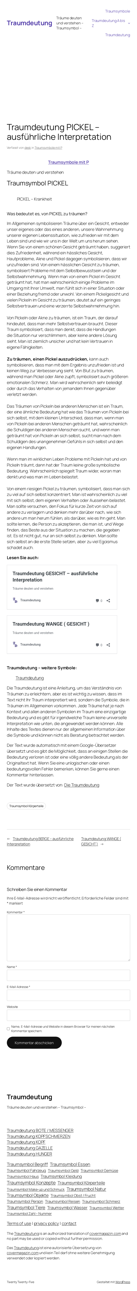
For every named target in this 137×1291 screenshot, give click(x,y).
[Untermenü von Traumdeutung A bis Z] (129, 23)
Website (12, 1007)
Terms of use (19, 1223)
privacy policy (46, 1223)
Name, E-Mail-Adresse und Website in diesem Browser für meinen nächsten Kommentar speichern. (63, 1028)
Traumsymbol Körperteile (26, 806)
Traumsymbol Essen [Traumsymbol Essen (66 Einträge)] (70, 1164)
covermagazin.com (105, 1233)
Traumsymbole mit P (48, 147)
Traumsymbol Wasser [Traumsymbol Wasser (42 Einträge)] (67, 1207)
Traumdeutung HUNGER (29, 1154)
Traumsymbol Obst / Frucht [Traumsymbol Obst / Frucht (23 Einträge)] (73, 1195)
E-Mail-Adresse (18, 987)
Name (12, 967)
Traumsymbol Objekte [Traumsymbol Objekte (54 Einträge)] (28, 1195)
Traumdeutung (29, 22)
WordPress (122, 1282)
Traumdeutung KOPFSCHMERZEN (38, 1136)
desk (27, 147)
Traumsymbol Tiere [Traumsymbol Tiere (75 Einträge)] (26, 1207)
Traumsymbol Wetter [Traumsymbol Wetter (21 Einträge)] (106, 1207)
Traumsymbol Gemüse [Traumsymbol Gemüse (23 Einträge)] (99, 1170)
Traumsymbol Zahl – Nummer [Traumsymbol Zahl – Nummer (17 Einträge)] (29, 1213)
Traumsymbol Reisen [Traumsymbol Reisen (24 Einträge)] (62, 1201)
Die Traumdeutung (81, 785)
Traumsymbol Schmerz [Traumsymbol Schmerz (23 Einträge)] (101, 1201)
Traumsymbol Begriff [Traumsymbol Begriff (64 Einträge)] (27, 1164)
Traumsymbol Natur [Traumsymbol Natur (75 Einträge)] (86, 1189)
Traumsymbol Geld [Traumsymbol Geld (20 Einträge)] (63, 1170)
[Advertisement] (68, 72)
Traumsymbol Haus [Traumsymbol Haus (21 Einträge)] (23, 1176)
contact (69, 1223)
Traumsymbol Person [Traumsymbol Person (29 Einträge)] (25, 1201)
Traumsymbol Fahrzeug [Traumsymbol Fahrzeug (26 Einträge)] (26, 1170)
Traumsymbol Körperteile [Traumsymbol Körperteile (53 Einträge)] (81, 1183)
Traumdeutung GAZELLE (30, 1148)
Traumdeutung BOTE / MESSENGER (40, 1130)
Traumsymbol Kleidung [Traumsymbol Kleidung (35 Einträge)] (61, 1176)
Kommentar (16, 912)
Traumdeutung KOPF (26, 1142)
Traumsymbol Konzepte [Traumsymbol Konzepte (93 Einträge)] (31, 1182)
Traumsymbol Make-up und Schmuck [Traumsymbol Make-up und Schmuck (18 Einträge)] (36, 1189)
